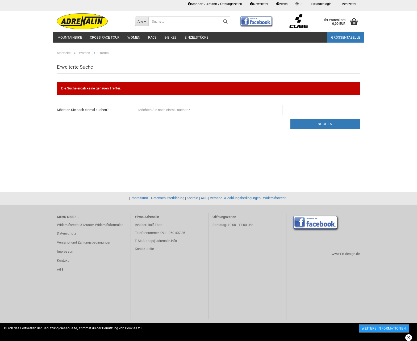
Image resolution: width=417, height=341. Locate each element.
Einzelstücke (196, 37)
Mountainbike (69, 37)
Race (152, 37)
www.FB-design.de (346, 254)
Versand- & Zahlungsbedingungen (235, 198)
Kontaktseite (144, 249)
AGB (204, 198)
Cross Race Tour (104, 37)
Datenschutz (66, 233)
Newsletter (259, 4)
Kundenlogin (321, 4)
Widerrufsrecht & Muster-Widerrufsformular (90, 225)
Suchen (325, 124)
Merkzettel (348, 4)
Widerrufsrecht (274, 198)
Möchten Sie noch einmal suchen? (83, 110)
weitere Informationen (384, 328)
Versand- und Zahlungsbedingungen (84, 242)
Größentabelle (345, 37)
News (281, 4)
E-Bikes (170, 37)
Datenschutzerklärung (167, 198)
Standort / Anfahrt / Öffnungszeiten (215, 4)
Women (133, 37)
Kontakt (192, 198)
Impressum (139, 198)
